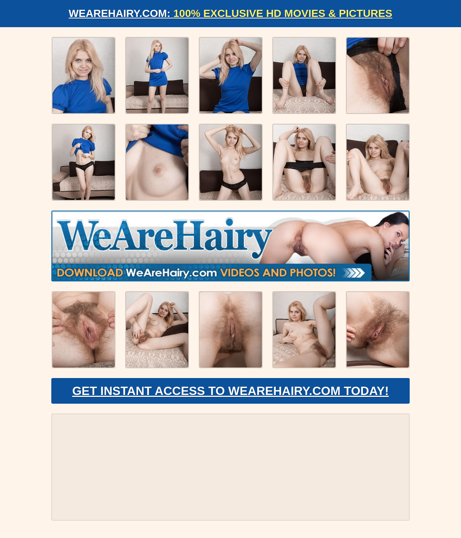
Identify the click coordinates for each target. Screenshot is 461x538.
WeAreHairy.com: (230, 13)
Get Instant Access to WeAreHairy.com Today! (230, 391)
